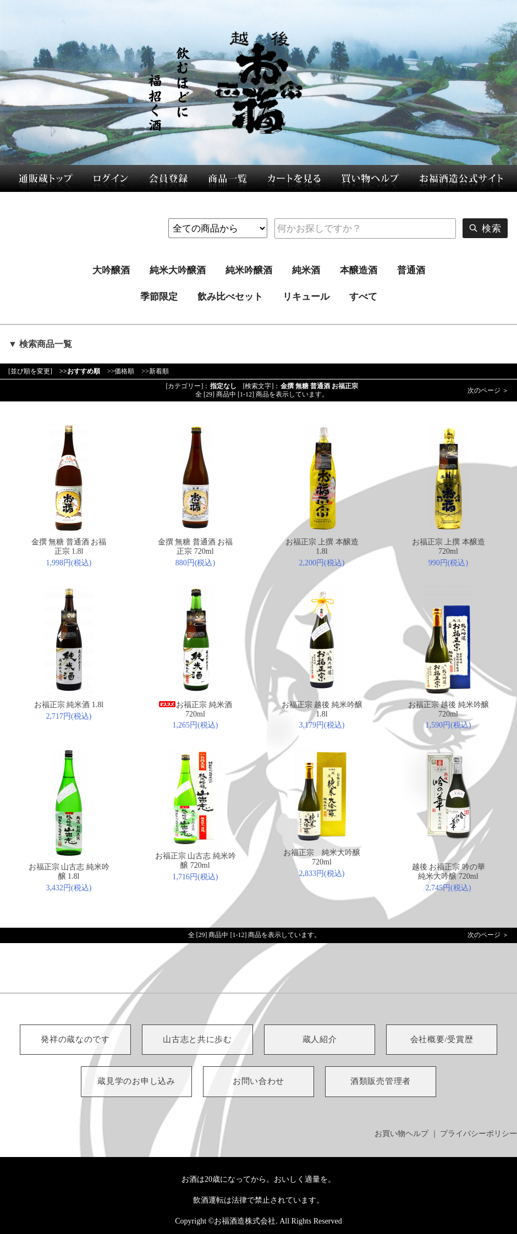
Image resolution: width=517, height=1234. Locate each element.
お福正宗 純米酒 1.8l (68, 705)
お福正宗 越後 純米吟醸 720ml (448, 709)
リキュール (306, 296)
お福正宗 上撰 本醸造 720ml (448, 546)
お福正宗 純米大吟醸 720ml (325, 857)
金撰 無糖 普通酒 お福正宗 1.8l (69, 546)
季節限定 (159, 296)
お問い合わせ (258, 1081)
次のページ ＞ (488, 390)
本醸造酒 (358, 270)
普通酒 (411, 270)
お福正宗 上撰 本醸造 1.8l (322, 546)
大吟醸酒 (111, 270)
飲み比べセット (230, 296)
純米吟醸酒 (249, 270)
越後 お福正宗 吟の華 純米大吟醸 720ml (448, 871)
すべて (363, 296)
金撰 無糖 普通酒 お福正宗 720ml (195, 546)
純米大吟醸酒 (178, 270)
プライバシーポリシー (478, 1134)
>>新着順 (155, 371)
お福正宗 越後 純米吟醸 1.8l (322, 709)
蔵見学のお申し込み (136, 1081)
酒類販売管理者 (380, 1081)
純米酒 (306, 270)
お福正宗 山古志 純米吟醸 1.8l (69, 871)
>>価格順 (121, 371)
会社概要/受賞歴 (442, 1039)
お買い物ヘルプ (401, 1134)
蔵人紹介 (319, 1039)
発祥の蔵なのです (75, 1039)
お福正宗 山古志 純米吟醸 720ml (195, 860)
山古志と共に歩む (197, 1039)
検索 (485, 228)
